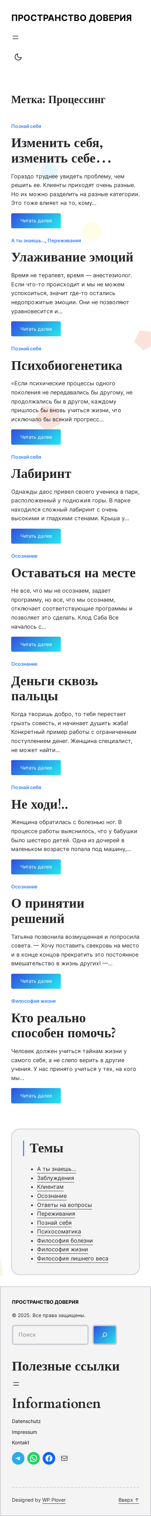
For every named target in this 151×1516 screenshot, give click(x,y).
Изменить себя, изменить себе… (62, 151)
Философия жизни (33, 1001)
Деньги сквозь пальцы (54, 689)
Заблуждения (55, 1177)
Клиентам (50, 1186)
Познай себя (26, 126)
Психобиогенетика (66, 366)
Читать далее (36, 222)
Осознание (24, 556)
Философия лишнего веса (72, 1258)
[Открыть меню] (15, 37)
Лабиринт (41, 474)
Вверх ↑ (128, 1500)
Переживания (64, 240)
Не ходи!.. (39, 805)
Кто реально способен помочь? (63, 1026)
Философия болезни (65, 1240)
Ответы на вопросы (64, 1204)
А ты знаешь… (28, 240)
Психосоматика (59, 1231)
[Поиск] (104, 1335)
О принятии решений (47, 911)
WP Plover (54, 1500)
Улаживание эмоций (72, 257)
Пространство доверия (71, 18)
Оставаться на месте (73, 573)
